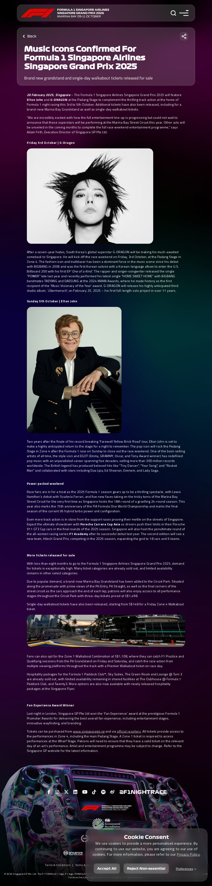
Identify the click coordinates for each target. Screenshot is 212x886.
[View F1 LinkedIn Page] (75, 792)
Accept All (106, 868)
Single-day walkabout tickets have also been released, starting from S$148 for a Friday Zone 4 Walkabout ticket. (105, 606)
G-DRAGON (58, 99)
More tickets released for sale (51, 555)
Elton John (35, 99)
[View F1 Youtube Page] (85, 792)
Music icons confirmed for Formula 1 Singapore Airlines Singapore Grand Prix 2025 (84, 57)
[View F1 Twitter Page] (66, 792)
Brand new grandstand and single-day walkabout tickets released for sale (88, 78)
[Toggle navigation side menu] (183, 13)
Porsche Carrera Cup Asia (100, 524)
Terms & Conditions (58, 865)
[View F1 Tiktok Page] (94, 792)
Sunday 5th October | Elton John (52, 301)
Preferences (184, 868)
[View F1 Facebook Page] (49, 792)
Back (32, 36)
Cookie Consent (146, 837)
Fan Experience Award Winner (50, 705)
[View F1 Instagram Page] (57, 792)
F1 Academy (78, 533)
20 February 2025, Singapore (49, 94)
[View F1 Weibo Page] (112, 792)
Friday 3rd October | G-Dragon (51, 142)
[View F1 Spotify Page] (103, 792)
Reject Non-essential (146, 868)
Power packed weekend (45, 483)
